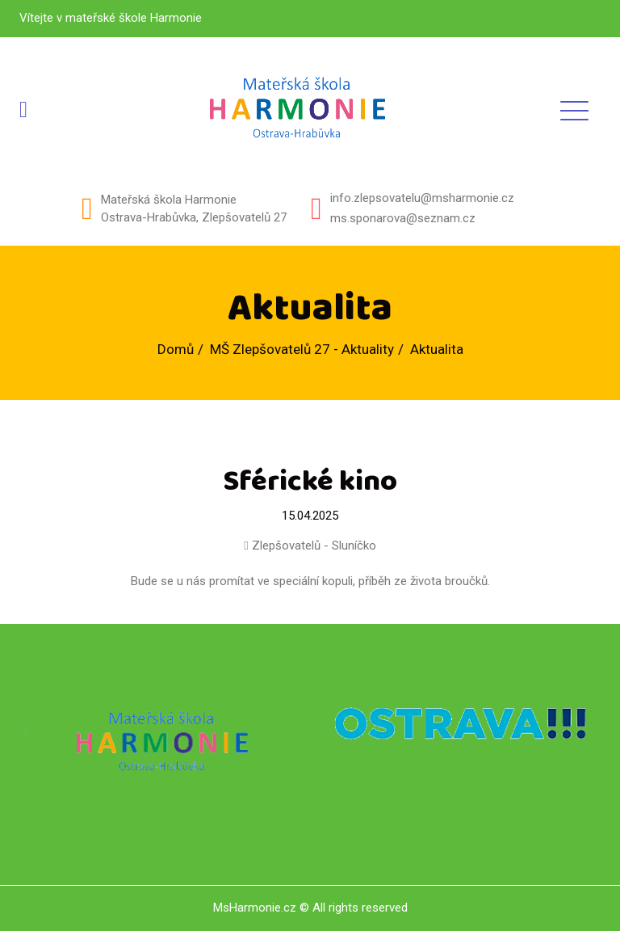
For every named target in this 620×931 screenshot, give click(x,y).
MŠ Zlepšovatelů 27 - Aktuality (302, 349)
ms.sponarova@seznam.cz (402, 218)
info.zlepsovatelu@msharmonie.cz (422, 198)
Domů (175, 349)
